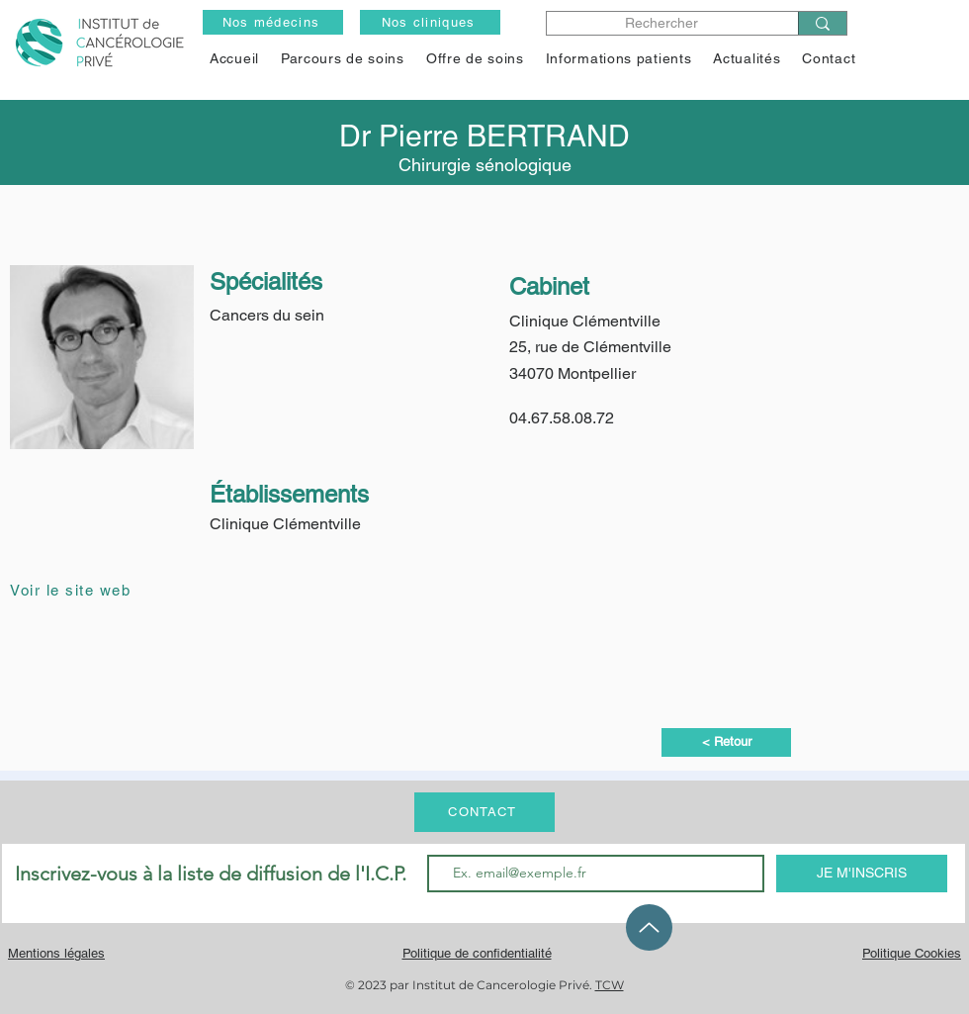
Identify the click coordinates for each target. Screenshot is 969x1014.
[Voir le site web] (80, 590)
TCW (609, 984)
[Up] (649, 927)
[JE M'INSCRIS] (861, 873)
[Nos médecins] (273, 22)
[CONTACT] (484, 812)
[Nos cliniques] (430, 22)
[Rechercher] (661, 23)
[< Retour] (726, 742)
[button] (475, 58)
